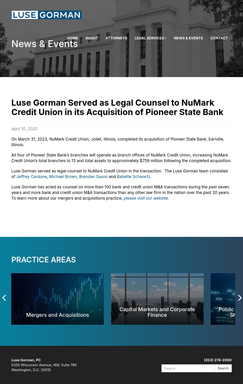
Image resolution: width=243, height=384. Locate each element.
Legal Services (151, 38)
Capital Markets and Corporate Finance (157, 312)
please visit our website (146, 198)
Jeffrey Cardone (31, 176)
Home (72, 38)
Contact (219, 38)
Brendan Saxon (93, 176)
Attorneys (116, 38)
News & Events (188, 38)
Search (223, 368)
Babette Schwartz (133, 176)
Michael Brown (63, 176)
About (92, 38)
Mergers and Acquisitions (57, 315)
